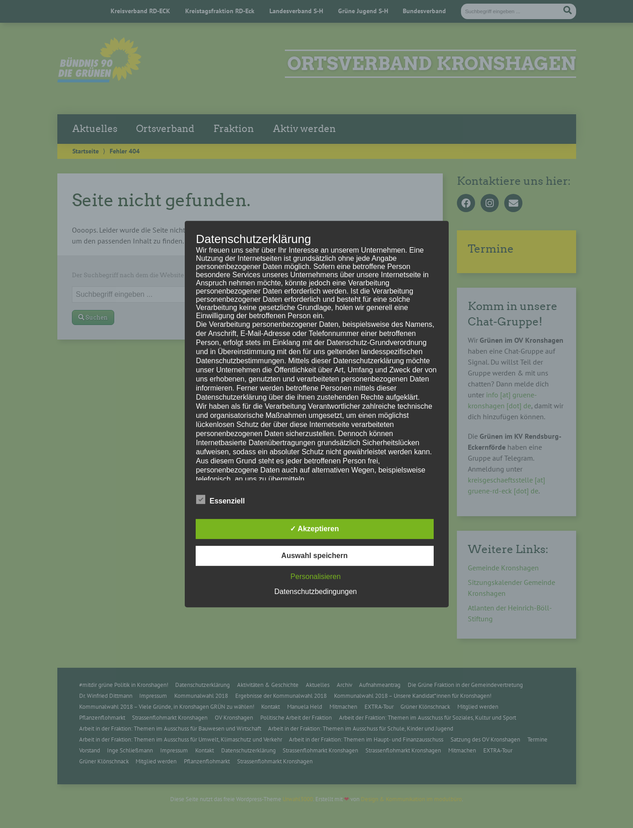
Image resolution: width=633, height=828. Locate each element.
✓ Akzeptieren (314, 529)
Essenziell (220, 499)
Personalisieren (315, 576)
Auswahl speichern (314, 555)
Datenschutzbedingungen (315, 591)
